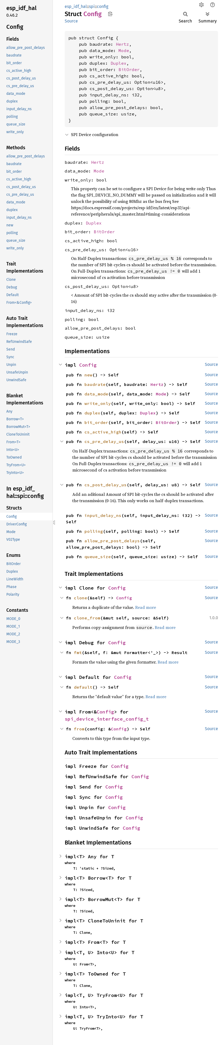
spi (92, 6)
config (102, 6)
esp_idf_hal (76, 6)
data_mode (96, 393)
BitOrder (129, 69)
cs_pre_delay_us (104, 441)
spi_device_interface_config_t (107, 719)
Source (71, 21)
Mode (124, 50)
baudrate (95, 384)
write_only (97, 403)
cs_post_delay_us (105, 484)
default (83, 687)
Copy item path (110, 13)
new (88, 374)
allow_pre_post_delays (112, 540)
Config (88, 365)
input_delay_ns (102, 515)
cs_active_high (102, 432)
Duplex (118, 63)
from (79, 728)
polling (93, 531)
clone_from (87, 618)
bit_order (96, 422)
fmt (78, 652)
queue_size (97, 556)
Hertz (122, 44)
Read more (145, 607)
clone (80, 597)
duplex (92, 413)
